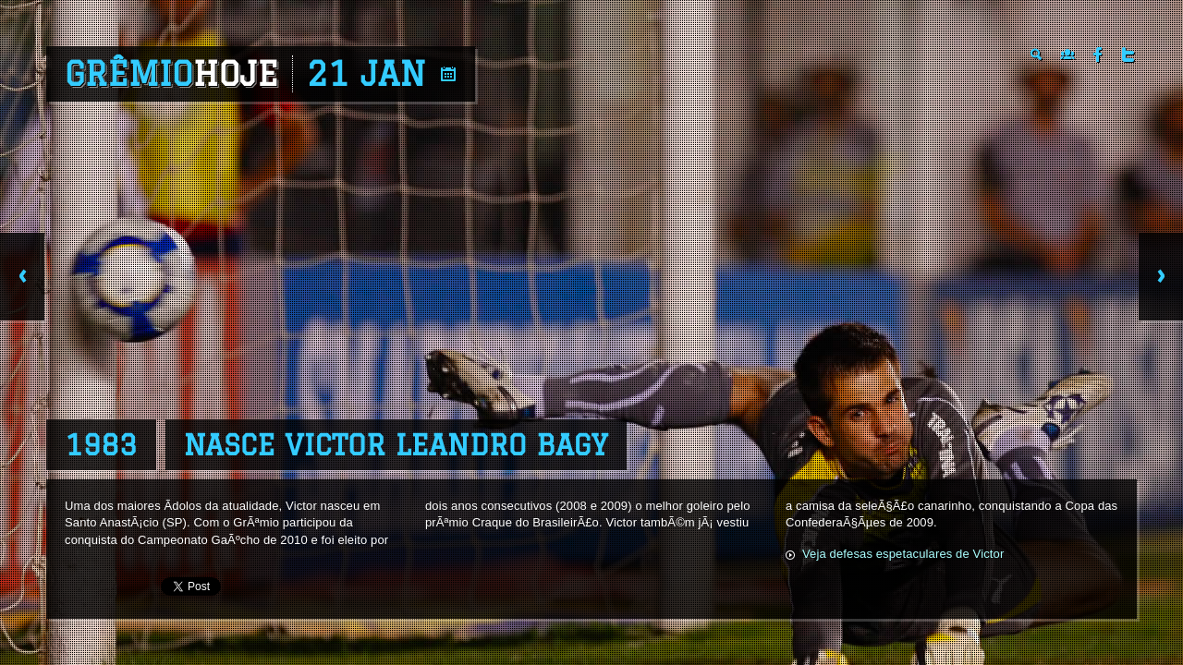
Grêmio (171, 73)
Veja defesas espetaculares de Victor (903, 554)
